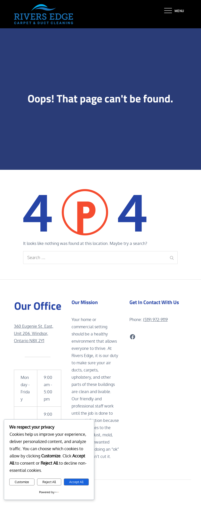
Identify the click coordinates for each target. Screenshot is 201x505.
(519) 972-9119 (155, 319)
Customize (22, 482)
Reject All (49, 482)
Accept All (76, 482)
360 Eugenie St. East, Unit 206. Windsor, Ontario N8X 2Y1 (33, 333)
